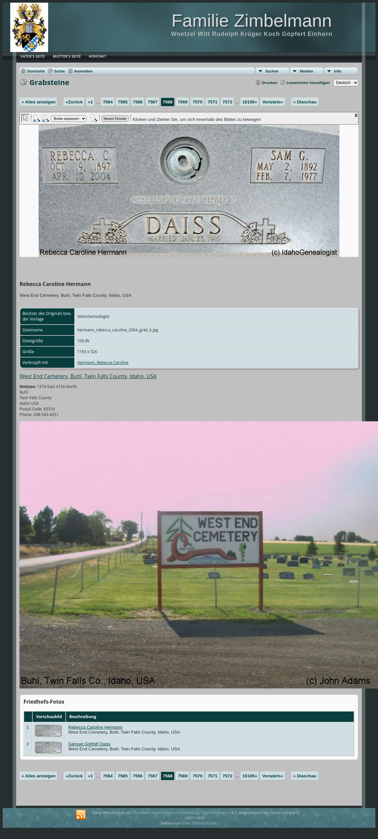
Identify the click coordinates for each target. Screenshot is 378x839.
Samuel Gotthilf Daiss (89, 743)
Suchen (272, 71)
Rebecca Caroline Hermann (95, 727)
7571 (212, 101)
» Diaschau (304, 101)
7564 (108, 101)
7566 (138, 101)
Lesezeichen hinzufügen (308, 82)
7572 (228, 101)
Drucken (269, 82)
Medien (306, 71)
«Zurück (74, 101)
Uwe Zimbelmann (199, 823)
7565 (123, 101)
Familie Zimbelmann (252, 20)
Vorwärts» (272, 101)
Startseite (36, 71)
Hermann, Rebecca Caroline (102, 362)
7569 (183, 101)
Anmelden (83, 71)
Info (337, 71)
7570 (198, 101)
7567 (153, 101)
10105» (249, 101)
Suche (59, 71)
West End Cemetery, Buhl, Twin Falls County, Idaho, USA (88, 376)
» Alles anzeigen (38, 101)
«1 (90, 101)
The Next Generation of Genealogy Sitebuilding (178, 812)
